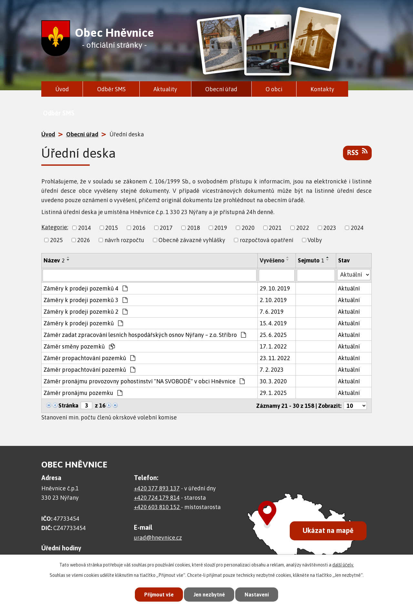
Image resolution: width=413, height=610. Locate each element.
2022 (302, 227)
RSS (357, 152)
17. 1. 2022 (273, 346)
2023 (329, 227)
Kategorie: (54, 227)
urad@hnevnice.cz (158, 537)
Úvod (62, 89)
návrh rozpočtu (124, 240)
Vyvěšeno (272, 260)
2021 (275, 227)
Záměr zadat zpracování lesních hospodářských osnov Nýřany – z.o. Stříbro (145, 334)
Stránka (68, 405)
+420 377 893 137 (157, 488)
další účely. (343, 563)
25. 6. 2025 (273, 334)
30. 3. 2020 (273, 381)
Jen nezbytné (209, 594)
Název (54, 260)
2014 (84, 227)
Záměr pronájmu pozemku (83, 392)
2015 (111, 227)
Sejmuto (311, 260)
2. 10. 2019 (273, 300)
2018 (193, 227)
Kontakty (322, 89)
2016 (139, 227)
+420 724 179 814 (157, 497)
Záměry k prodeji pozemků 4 (85, 288)
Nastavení (259, 594)
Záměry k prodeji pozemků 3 (85, 300)
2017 (166, 227)
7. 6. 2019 (272, 311)
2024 (357, 227)
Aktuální (349, 288)
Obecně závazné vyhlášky (191, 240)
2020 (248, 227)
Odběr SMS (111, 89)
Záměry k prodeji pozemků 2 (85, 311)
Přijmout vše (156, 594)
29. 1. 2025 (273, 392)
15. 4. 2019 (273, 323)
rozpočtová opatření (266, 240)
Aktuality (165, 89)
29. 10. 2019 (275, 288)
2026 (83, 240)
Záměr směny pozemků (79, 346)
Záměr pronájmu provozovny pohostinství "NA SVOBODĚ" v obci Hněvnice (144, 381)
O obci (274, 89)
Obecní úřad (221, 89)
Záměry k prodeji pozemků (83, 323)
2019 (220, 227)
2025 (56, 240)
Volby (314, 240)
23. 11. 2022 (275, 358)
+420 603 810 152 (157, 507)
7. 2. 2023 (272, 369)
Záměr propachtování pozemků (89, 358)
